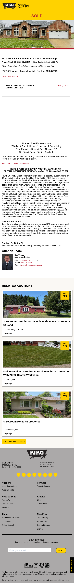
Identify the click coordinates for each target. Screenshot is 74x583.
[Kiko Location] (29, 475)
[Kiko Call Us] (18, 475)
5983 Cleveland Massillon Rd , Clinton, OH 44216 (29, 71)
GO (60, 550)
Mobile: (17, 263)
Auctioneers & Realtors (11, 518)
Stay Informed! (37, 539)
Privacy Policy (42, 518)
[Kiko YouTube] (50, 475)
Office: (17, 260)
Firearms (5, 508)
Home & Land (7, 504)
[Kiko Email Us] (24, 475)
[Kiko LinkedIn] (40, 475)
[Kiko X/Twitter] (45, 475)
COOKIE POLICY (72, 565)
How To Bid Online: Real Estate (16, 164)
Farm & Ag (6, 500)
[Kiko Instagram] (55, 475)
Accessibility (42, 521)
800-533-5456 (51, 465)
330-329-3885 (26, 263)
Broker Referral (8, 525)
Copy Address (10, 76)
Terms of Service (43, 525)
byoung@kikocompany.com (31, 265)
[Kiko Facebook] (34, 475)
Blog (39, 500)
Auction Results (8, 490)
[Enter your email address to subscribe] (29, 550)
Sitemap (40, 529)
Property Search (43, 486)
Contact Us (6, 521)
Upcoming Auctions (9, 486)
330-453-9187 (25, 260)
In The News (42, 504)
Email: (17, 265)
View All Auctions (13, 441)
